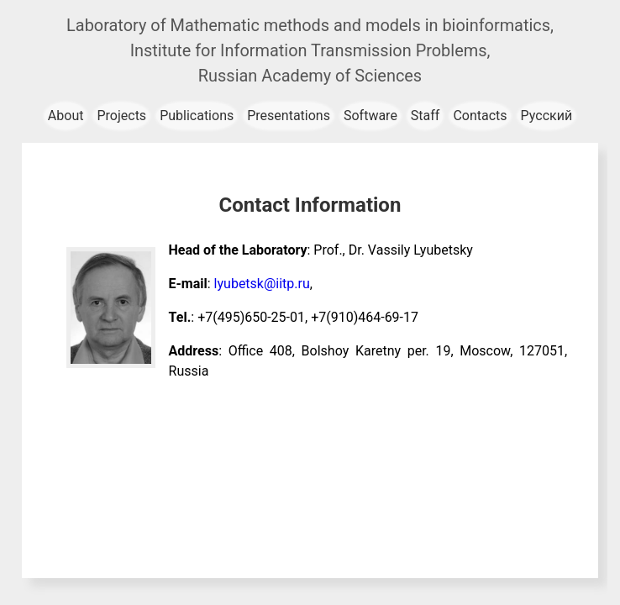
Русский (547, 116)
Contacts (480, 116)
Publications (197, 116)
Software (370, 116)
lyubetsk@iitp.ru (262, 284)
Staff (425, 116)
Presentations (288, 116)
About (66, 116)
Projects (121, 116)
